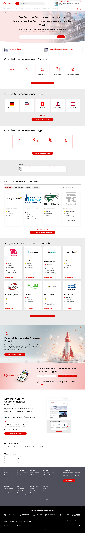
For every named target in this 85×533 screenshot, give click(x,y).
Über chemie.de (27, 521)
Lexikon (32, 488)
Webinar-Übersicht (8, 492)
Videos (31, 495)
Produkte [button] (17, 8)
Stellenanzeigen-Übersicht (23, 495)
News (44, 488)
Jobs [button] (40, 8)
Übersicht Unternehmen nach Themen (12, 458)
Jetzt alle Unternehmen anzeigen (42, 316)
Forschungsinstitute (34, 492)
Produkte (45, 490)
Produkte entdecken (34, 472)
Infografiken (33, 490)
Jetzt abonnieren (69, 480)
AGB (13, 525)
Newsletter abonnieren (67, 375)
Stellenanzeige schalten (22, 492)
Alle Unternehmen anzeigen (42, 153)
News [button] (4, 8)
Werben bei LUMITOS (9, 521)
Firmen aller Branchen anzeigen (42, 83)
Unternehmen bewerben (22, 479)
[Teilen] (74, 9)
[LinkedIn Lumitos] (80, 525)
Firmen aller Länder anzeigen (42, 119)
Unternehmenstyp (50, 31)
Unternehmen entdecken (22, 472)
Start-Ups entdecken (22, 474)
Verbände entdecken (21, 477)
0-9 (5, 446)
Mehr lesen (41, 384)
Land (40, 31)
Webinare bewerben (8, 490)
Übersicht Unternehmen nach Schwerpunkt (14, 460)
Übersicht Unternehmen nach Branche (12, 456)
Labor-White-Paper (47, 474)
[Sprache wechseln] (77, 9)
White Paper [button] (35, 8)
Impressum (6, 525)
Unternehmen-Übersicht (22, 481)
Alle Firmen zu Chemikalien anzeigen (42, 232)
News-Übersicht (7, 479)
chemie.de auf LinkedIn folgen (69, 483)
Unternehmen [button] (10, 8)
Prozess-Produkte (34, 477)
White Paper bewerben (48, 479)
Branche (35, 31)
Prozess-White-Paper (48, 477)
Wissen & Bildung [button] (46, 8)
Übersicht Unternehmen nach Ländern (12, 462)
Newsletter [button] (55, 8)
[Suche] (44, 3)
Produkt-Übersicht (34, 481)
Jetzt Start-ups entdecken (14, 354)
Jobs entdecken (20, 488)
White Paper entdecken (48, 472)
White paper (46, 492)
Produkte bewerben (34, 479)
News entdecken (8, 472)
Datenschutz (19, 525)
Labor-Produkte (33, 474)
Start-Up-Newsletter (9, 477)
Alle (17, 3)
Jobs (44, 495)
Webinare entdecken (8, 488)
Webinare (45, 497)
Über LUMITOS (19, 521)
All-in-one (45, 499)
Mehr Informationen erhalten (15, 433)
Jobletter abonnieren (22, 490)
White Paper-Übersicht (48, 481)
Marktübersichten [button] (26, 8)
